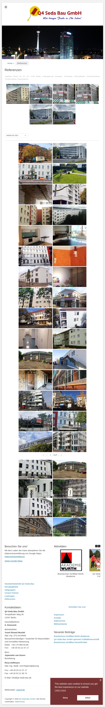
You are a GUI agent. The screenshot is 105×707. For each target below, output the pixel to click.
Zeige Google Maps (14, 561)
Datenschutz (59, 621)
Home (10, 63)
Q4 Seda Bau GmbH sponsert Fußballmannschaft (76, 639)
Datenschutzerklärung (15, 556)
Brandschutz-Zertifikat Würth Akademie (71, 575)
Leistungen (10, 596)
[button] (17, 136)
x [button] (100, 680)
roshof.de (20, 690)
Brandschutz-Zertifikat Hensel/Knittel (70, 642)
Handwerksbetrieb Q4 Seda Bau (19, 584)
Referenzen (10, 599)
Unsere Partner (12, 593)
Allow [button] (87, 698)
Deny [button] (65, 698)
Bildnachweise (60, 624)
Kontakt (57, 618)
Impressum (59, 614)
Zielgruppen (10, 590)
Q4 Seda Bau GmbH (27, 699)
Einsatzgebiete (11, 587)
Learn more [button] (60, 690)
